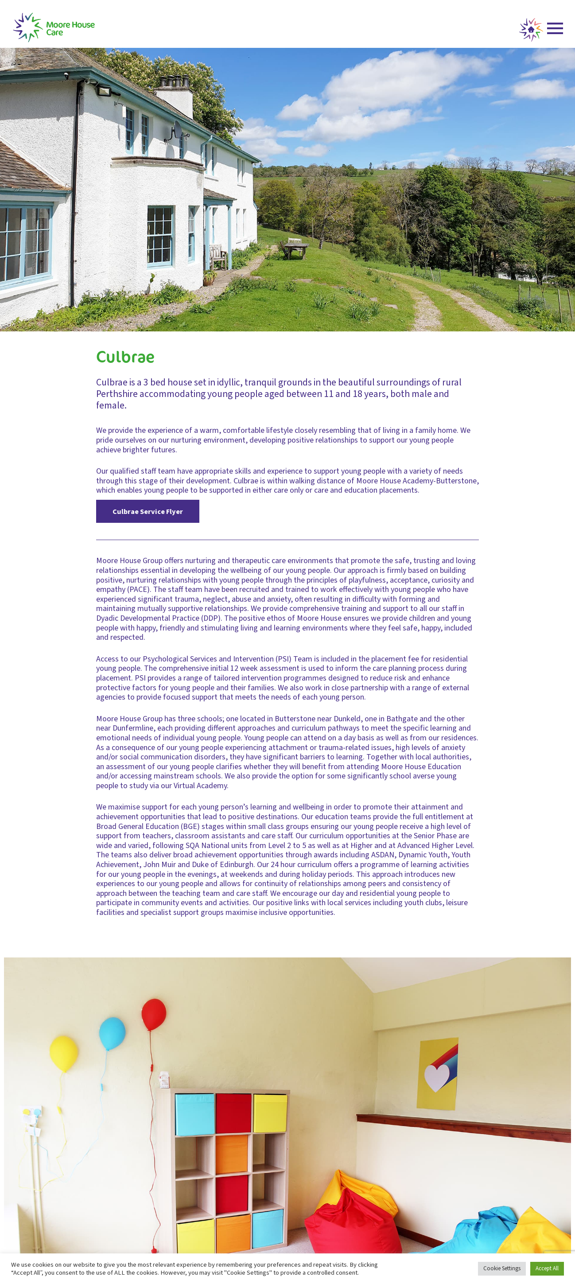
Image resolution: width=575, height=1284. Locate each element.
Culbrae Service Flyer (148, 511)
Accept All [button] (547, 1268)
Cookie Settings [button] (502, 1268)
